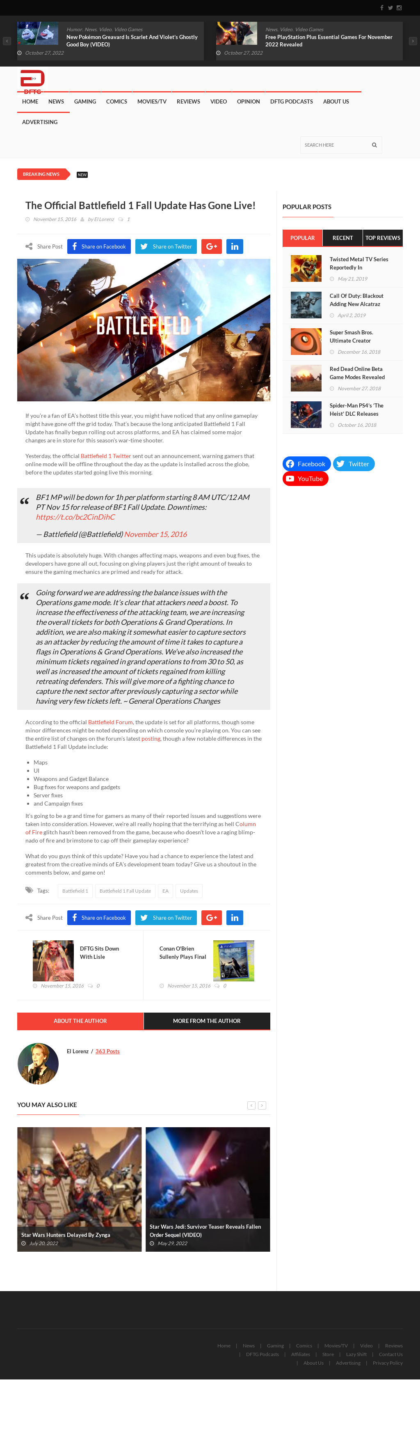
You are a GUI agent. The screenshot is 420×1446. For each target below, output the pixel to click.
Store (328, 1355)
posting (151, 738)
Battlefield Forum (110, 721)
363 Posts (108, 1051)
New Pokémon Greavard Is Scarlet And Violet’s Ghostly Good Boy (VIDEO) (132, 41)
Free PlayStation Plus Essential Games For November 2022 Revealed (329, 41)
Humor (74, 29)
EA (165, 891)
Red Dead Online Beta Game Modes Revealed (357, 373)
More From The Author (207, 1021)
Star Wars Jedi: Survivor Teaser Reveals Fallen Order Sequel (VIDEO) (205, 1231)
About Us (336, 101)
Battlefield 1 (75, 891)
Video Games (128, 29)
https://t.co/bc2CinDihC (75, 516)
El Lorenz (104, 219)
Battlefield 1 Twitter (106, 455)
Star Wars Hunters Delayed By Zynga (65, 1235)
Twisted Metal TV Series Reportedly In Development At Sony (359, 267)
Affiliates (300, 1355)
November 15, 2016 (155, 534)
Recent (343, 238)
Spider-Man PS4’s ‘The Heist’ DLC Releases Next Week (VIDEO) (356, 413)
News (90, 29)
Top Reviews (382, 238)
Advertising (39, 122)
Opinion (248, 101)
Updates (189, 891)
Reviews (188, 101)
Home (30, 101)
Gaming (85, 101)
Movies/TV (152, 101)
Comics (116, 101)
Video (105, 29)
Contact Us (391, 1355)
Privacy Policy (388, 1364)
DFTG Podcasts (291, 101)
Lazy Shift (356, 1355)
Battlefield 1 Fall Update (125, 891)
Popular (302, 238)
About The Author (80, 1021)
